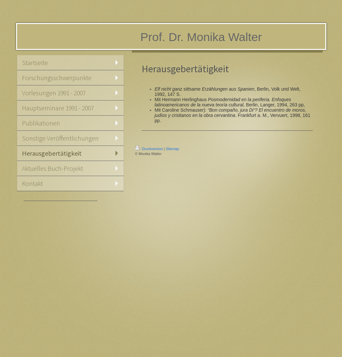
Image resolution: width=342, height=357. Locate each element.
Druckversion (149, 149)
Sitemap (172, 149)
